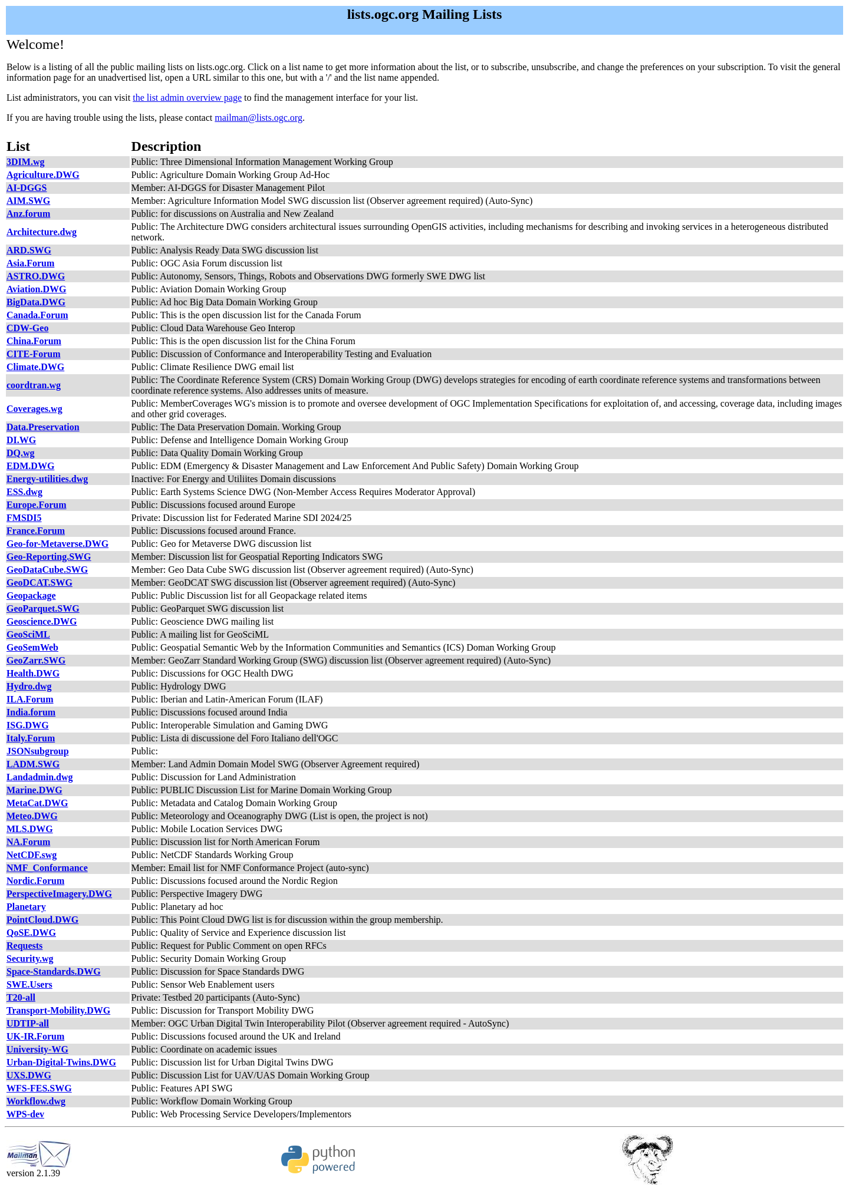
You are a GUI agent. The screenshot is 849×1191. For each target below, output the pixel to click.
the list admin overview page (187, 98)
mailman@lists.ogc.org (258, 118)
